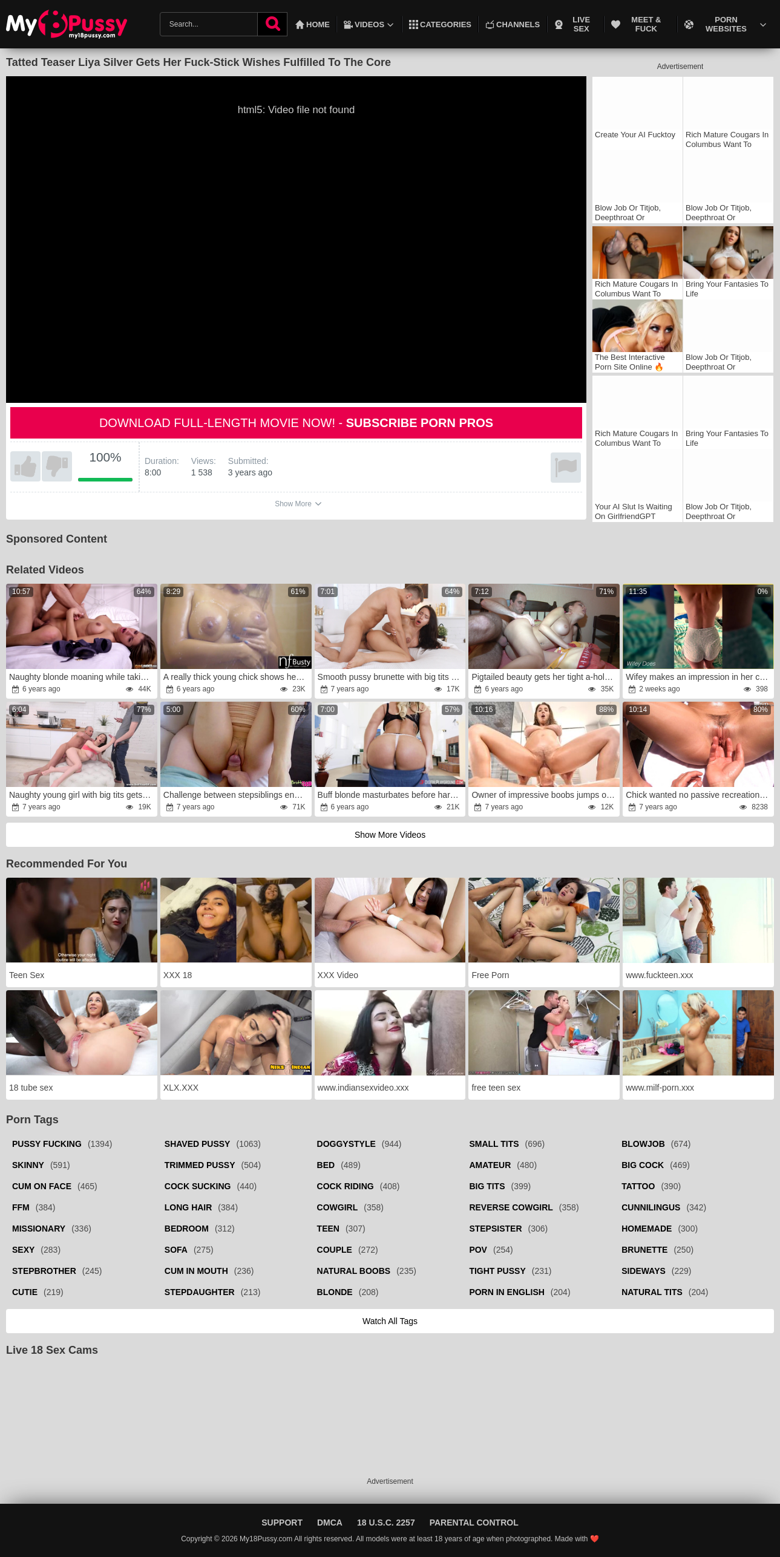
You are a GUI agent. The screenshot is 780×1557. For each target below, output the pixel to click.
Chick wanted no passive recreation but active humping (699, 795)
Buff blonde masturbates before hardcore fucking (391, 795)
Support (282, 1522)
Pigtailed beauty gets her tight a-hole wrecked (544, 677)
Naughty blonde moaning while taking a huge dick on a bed (82, 677)
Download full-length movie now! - (296, 422)
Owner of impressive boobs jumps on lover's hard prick (544, 795)
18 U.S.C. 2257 (386, 1522)
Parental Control (474, 1522)
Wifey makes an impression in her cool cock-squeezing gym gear (699, 677)
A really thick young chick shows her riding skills (236, 677)
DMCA (329, 1522)
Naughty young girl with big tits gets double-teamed (82, 795)
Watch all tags (390, 1321)
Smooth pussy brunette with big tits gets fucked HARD (391, 677)
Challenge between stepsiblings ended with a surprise (236, 795)
